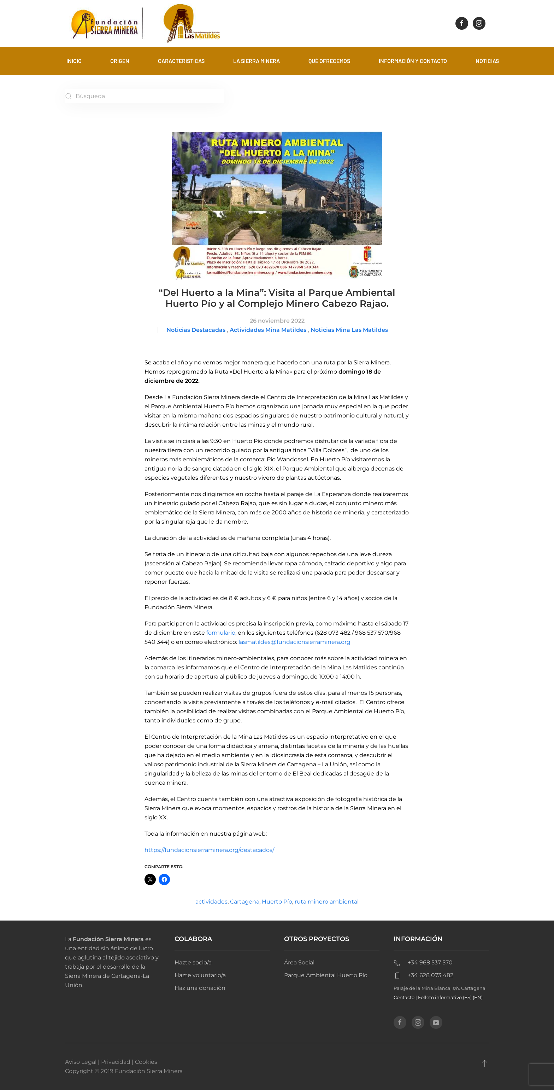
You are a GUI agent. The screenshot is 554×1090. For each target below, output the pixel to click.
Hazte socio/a (193, 962)
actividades (211, 901)
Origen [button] (119, 60)
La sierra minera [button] (256, 60)
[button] (484, 1063)
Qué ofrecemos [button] (329, 60)
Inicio (74, 60)
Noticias (487, 60)
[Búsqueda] (107, 96)
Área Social (299, 962)
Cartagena (244, 901)
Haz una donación (200, 988)
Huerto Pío (277, 901)
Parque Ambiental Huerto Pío (325, 975)
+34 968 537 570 (423, 962)
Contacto (404, 997)
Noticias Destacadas (195, 330)
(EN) (478, 997)
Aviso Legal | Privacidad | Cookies (111, 1062)
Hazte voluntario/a (200, 975)
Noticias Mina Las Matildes (349, 330)
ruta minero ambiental (327, 901)
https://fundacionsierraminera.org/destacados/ (209, 850)
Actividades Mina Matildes (268, 330)
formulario (220, 632)
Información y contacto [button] (413, 60)
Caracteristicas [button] (181, 60)
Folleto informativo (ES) (445, 997)
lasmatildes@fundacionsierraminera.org (294, 642)
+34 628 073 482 (423, 975)
